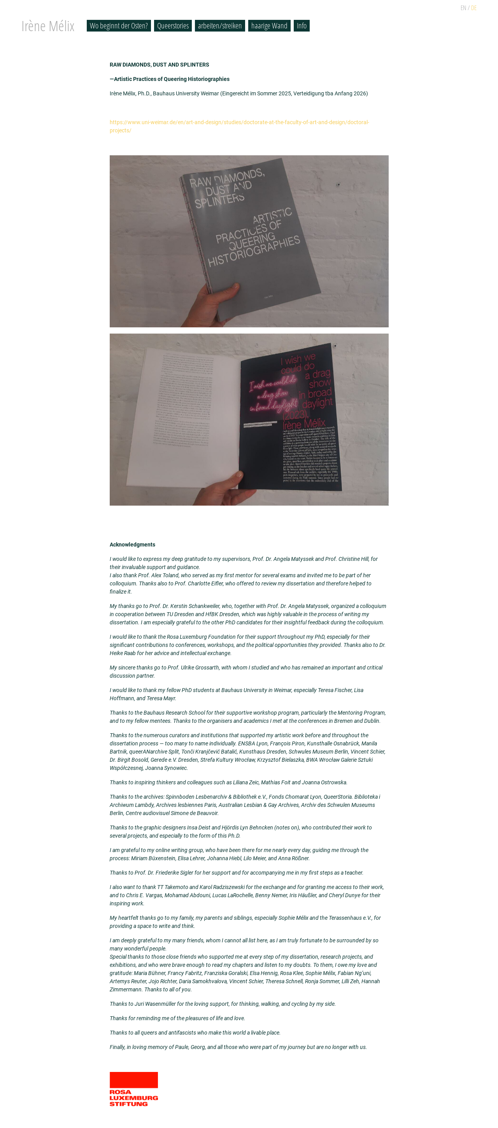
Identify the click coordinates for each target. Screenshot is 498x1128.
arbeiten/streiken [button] (220, 25)
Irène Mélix (47, 25)
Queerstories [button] (173, 25)
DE (474, 8)
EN (463, 8)
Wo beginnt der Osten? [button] (119, 25)
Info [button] (302, 25)
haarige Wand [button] (269, 25)
